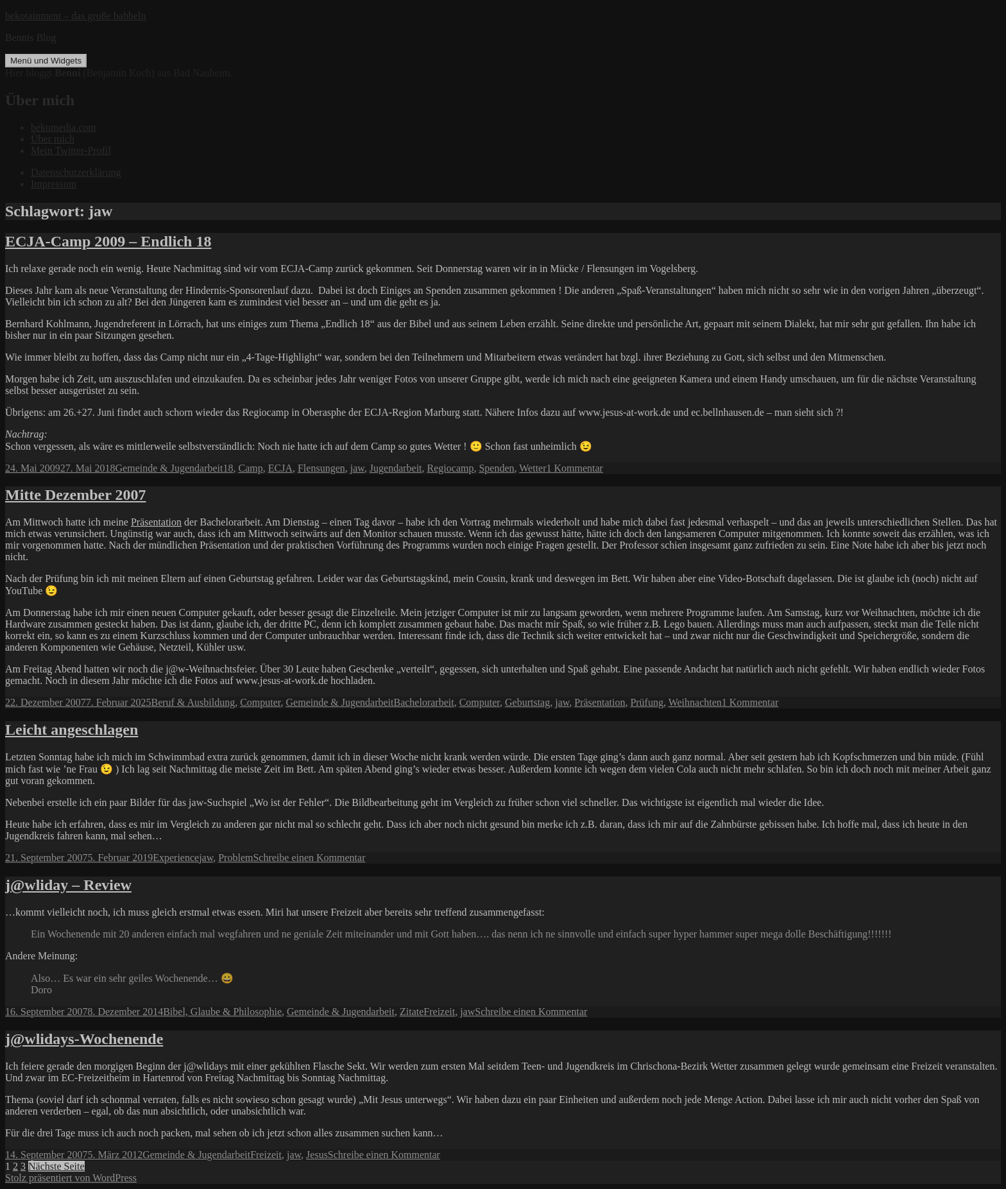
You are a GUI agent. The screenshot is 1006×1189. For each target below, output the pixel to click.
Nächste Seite (56, 1166)
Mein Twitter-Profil (71, 150)
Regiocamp (450, 468)
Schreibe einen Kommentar (309, 857)
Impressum (53, 183)
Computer (260, 702)
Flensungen (321, 468)
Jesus (317, 1154)
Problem (235, 857)
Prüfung (646, 702)
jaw (357, 468)
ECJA (280, 468)
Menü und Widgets (45, 60)
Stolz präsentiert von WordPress (71, 1177)
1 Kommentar (575, 468)
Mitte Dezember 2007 (75, 494)
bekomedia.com (63, 127)
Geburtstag (527, 702)
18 (228, 468)
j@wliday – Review (68, 885)
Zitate (411, 1011)
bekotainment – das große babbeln (75, 15)
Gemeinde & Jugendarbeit (169, 468)
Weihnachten (695, 702)
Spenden (496, 468)
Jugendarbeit (396, 468)
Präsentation (156, 522)
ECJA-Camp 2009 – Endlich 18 (108, 241)
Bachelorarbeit (423, 702)
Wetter (532, 468)
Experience (176, 857)
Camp (251, 468)
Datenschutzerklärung (76, 172)
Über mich (52, 138)
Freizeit (439, 1011)
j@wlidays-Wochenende (84, 1039)
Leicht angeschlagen (71, 729)
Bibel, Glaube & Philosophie (222, 1011)
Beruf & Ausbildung (193, 702)
